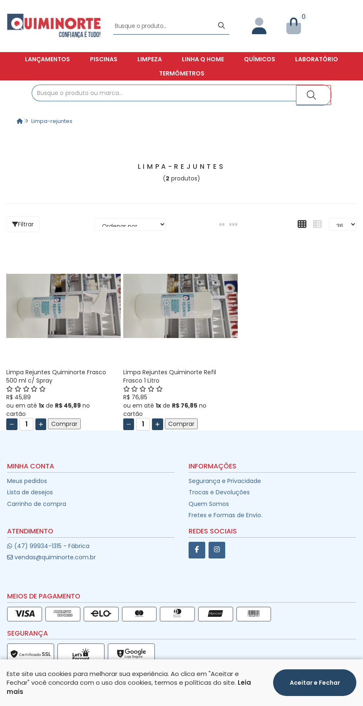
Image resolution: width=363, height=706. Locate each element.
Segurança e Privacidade (225, 481)
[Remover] (11, 424)
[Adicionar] (41, 424)
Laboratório (316, 59)
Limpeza (149, 59)
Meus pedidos (27, 481)
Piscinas (103, 59)
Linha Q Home (203, 59)
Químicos (259, 59)
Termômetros (181, 73)
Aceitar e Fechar (315, 682)
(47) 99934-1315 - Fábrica (48, 546)
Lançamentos (47, 59)
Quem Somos (209, 504)
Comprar (64, 424)
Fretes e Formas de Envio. (225, 515)
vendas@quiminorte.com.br (51, 557)
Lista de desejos (30, 492)
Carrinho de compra (36, 504)
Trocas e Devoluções (219, 492)
